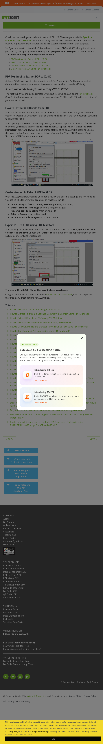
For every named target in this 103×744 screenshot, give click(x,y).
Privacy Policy (13, 732)
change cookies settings (40, 732)
